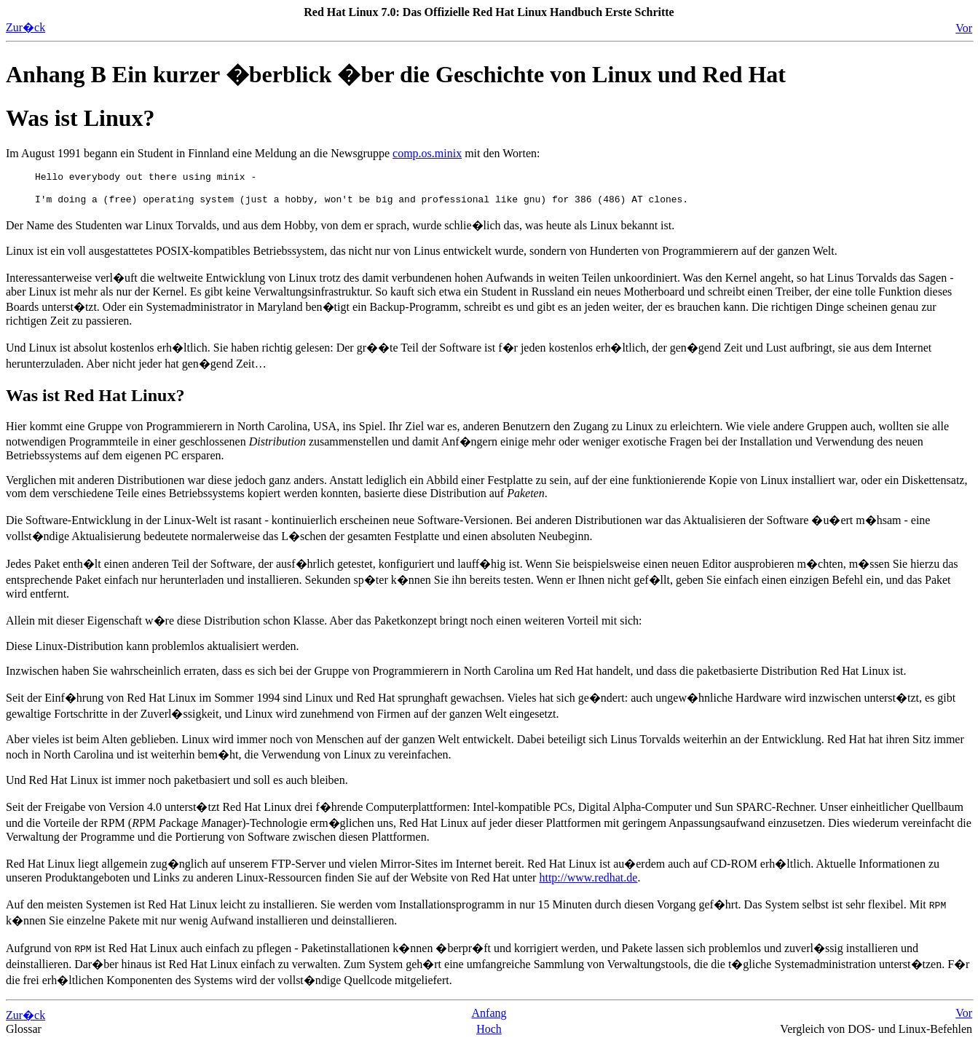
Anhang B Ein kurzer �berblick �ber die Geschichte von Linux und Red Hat (396, 74)
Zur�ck (25, 27)
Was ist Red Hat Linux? (95, 399)
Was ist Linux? (80, 118)
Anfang (489, 1017)
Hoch (489, 1033)
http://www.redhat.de (588, 882)
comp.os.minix (427, 153)
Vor (963, 28)
